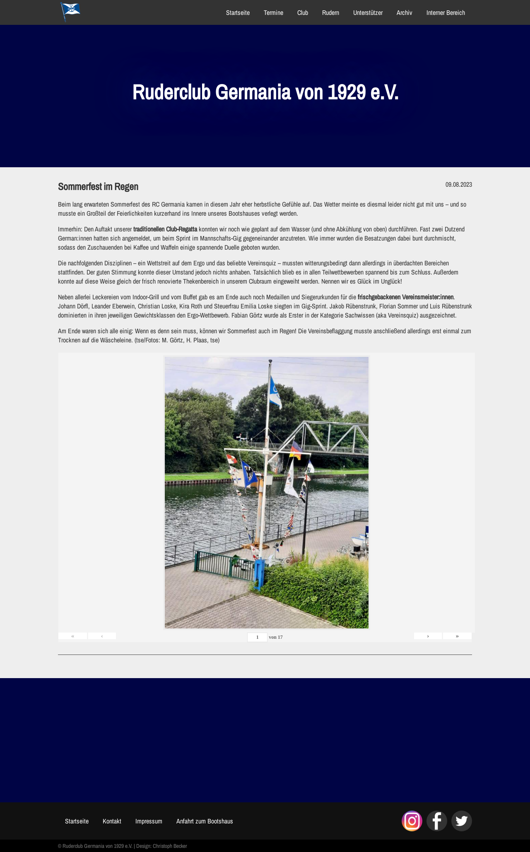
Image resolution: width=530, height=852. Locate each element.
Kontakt (112, 821)
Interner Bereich (445, 12)
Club (302, 12)
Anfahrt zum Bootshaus (204, 821)
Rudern (330, 12)
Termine (273, 12)
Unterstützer (368, 12)
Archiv (404, 12)
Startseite (238, 12)
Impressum (148, 821)
